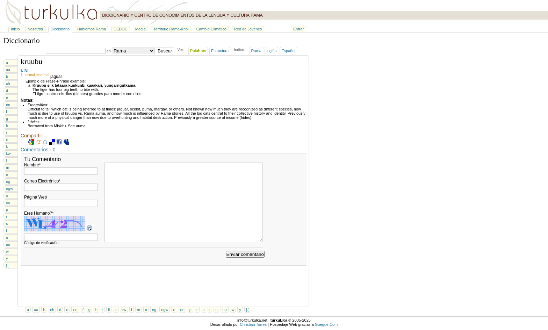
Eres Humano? (39, 213)
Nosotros (35, 29)
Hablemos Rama (91, 29)
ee (8, 104)
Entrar (298, 29)
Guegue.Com (326, 324)
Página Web (35, 197)
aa (8, 69)
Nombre (32, 165)
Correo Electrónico (42, 181)
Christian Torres (253, 324)
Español (288, 51)
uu (8, 244)
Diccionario (60, 29)
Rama (256, 51)
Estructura (220, 51)
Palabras (198, 51)
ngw (9, 188)
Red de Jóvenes (248, 29)
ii (7, 139)
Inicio (15, 29)
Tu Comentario (42, 159)
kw (8, 153)
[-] (7, 265)
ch (8, 83)
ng (8, 181)
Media (140, 29)
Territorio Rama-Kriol (171, 29)
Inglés (271, 51)
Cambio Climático (211, 29)
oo (8, 202)
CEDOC (121, 29)
